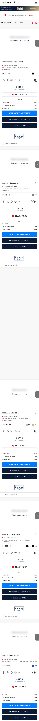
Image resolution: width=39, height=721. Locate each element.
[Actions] (35, 61)
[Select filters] (32, 22)
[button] (37, 43)
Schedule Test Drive (19, 119)
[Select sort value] (35, 23)
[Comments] (35, 80)
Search (31, 15)
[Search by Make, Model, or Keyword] (17, 15)
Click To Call (19, 125)
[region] (19, 105)
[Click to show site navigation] (36, 3)
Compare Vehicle (11, 144)
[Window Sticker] (35, 201)
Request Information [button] (20, 113)
